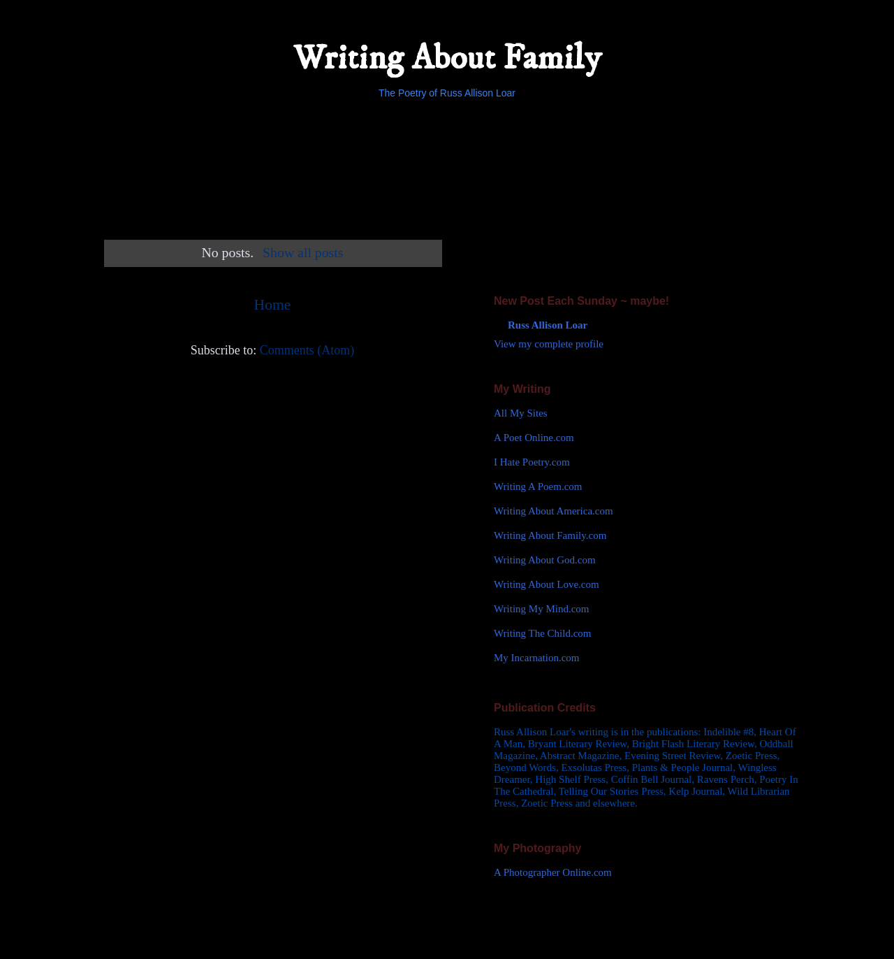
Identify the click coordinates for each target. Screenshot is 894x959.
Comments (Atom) (307, 350)
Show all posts (303, 252)
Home (272, 304)
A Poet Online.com (534, 437)
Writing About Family (447, 58)
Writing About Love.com (546, 584)
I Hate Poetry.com (532, 462)
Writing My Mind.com (541, 608)
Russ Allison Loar (547, 325)
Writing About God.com (545, 559)
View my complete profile (548, 343)
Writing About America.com (553, 511)
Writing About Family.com (550, 535)
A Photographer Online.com (553, 872)
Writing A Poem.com (538, 486)
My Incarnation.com (536, 657)
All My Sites (521, 413)
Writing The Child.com (543, 633)
